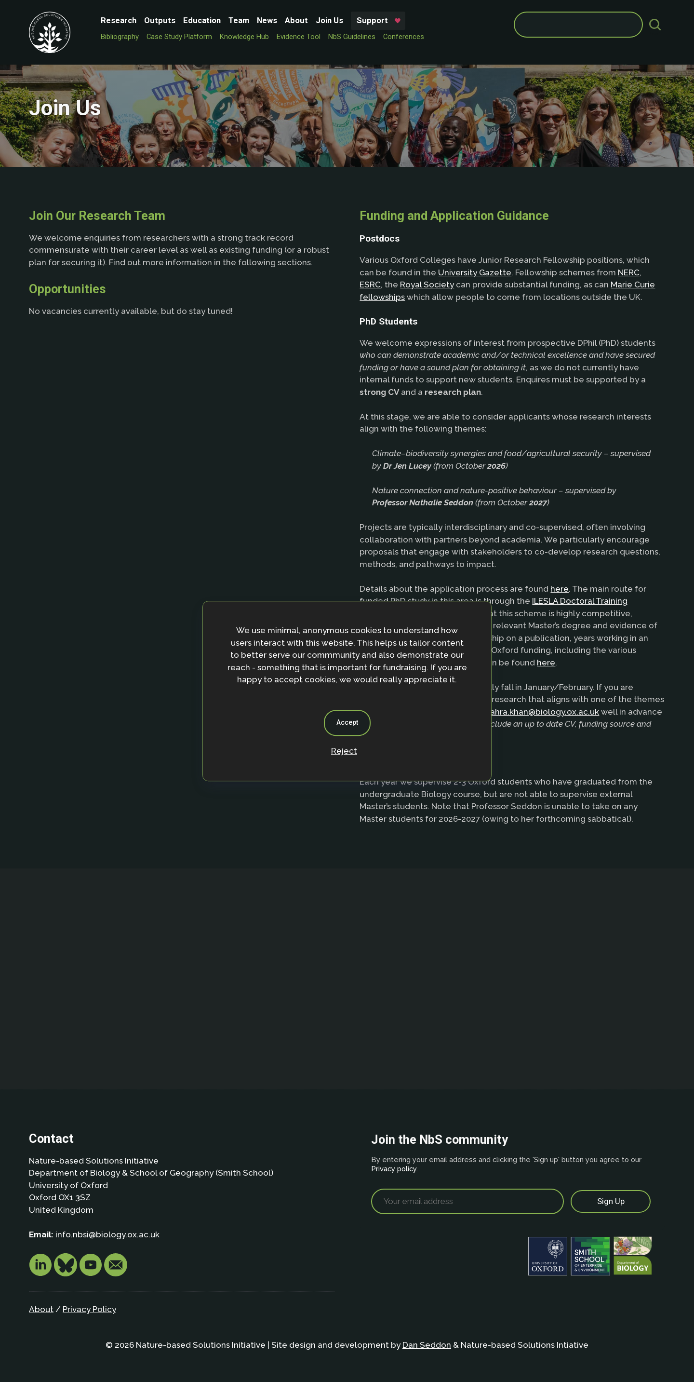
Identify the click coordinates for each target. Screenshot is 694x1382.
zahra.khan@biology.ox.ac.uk (542, 712)
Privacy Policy (89, 1309)
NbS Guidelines (351, 36)
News (267, 20)
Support (372, 20)
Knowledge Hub (244, 36)
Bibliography (120, 36)
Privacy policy (393, 1169)
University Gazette (474, 272)
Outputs (159, 20)
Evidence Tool (298, 36)
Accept (347, 722)
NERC (629, 272)
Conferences (403, 36)
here (559, 589)
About (296, 20)
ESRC (370, 284)
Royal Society (427, 284)
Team (238, 20)
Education (202, 20)
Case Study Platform (179, 36)
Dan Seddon (426, 1345)
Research (118, 20)
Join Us (329, 20)
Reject (344, 751)
